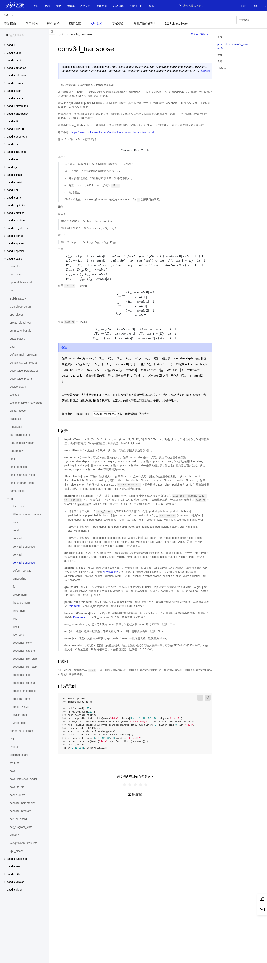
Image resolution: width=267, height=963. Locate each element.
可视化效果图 (111, 571)
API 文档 (96, 23)
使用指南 (32, 23)
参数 (219, 54)
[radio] (124, 784)
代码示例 (222, 68)
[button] (58, 6)
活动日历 (118, 5)
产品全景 (85, 5)
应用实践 (75, 23)
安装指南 (10, 23)
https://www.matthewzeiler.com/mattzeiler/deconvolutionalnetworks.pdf (113, 132)
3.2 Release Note (176, 23)
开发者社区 (136, 5)
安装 (36, 5)
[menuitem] (256, 6)
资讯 (151, 5)
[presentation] (65, 139)
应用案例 (101, 5)
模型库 (71, 5)
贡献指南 (118, 23)
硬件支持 (53, 23)
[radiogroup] (135, 784)
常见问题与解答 (144, 23)
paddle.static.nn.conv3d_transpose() (233, 46)
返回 (219, 61)
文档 (58, 5)
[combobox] (207, 6)
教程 (47, 5)
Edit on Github (199, 34)
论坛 (256, 5)
